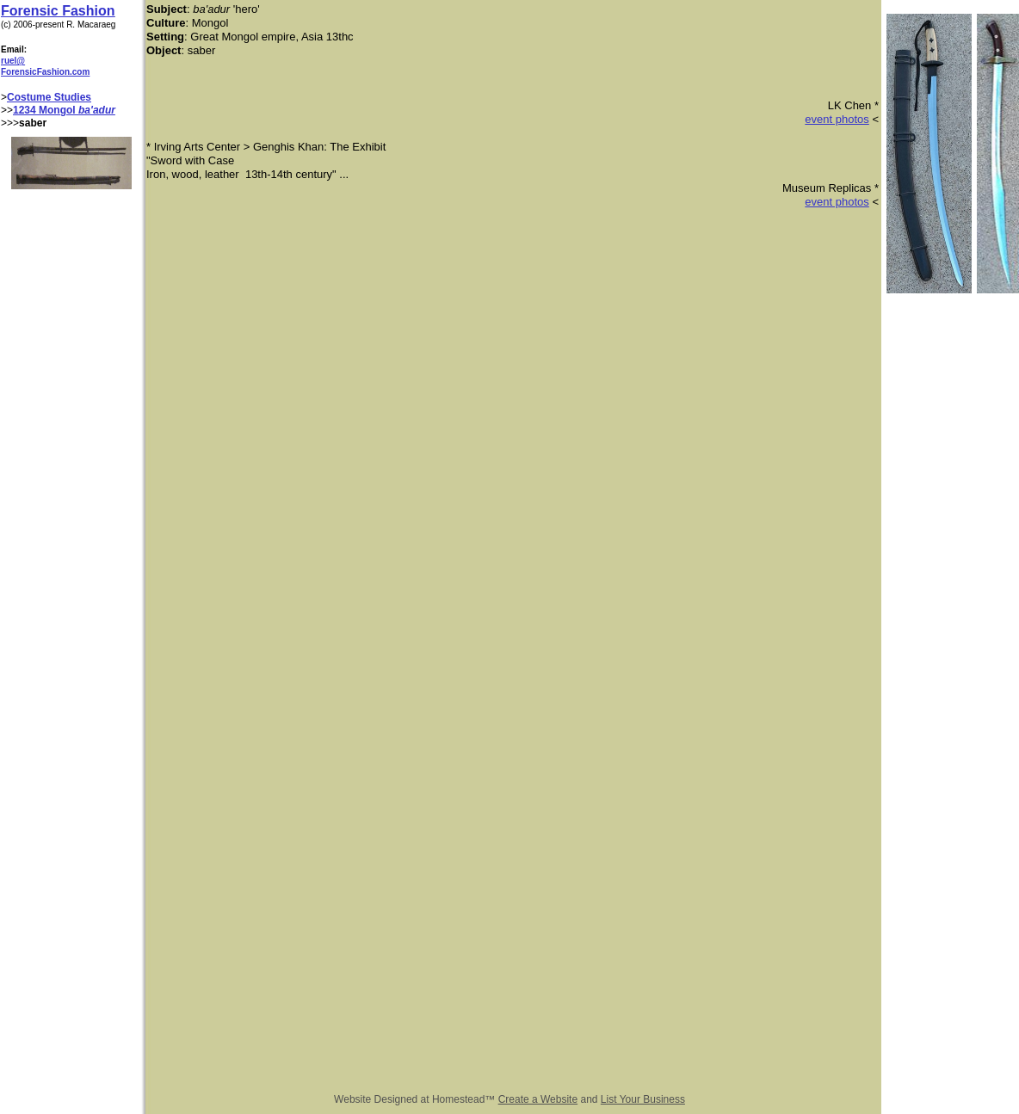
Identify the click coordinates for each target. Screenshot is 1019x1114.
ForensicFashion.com (45, 72)
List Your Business (643, 1099)
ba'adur (96, 110)
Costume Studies (49, 97)
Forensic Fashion (57, 10)
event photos (836, 119)
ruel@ (13, 60)
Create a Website (538, 1099)
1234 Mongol (45, 110)
